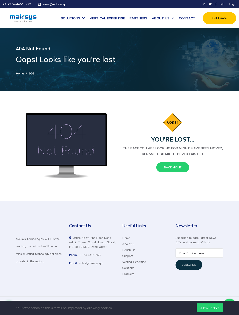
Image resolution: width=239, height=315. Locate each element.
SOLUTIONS (70, 18)
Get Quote (219, 18)
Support (127, 256)
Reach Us (128, 250)
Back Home (172, 167)
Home (20, 73)
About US (128, 244)
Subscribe (189, 264)
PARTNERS (138, 18)
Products (128, 274)
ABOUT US (161, 18)
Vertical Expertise (134, 262)
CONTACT (187, 18)
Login (232, 4)
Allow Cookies (209, 308)
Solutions (128, 268)
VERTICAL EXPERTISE (107, 18)
